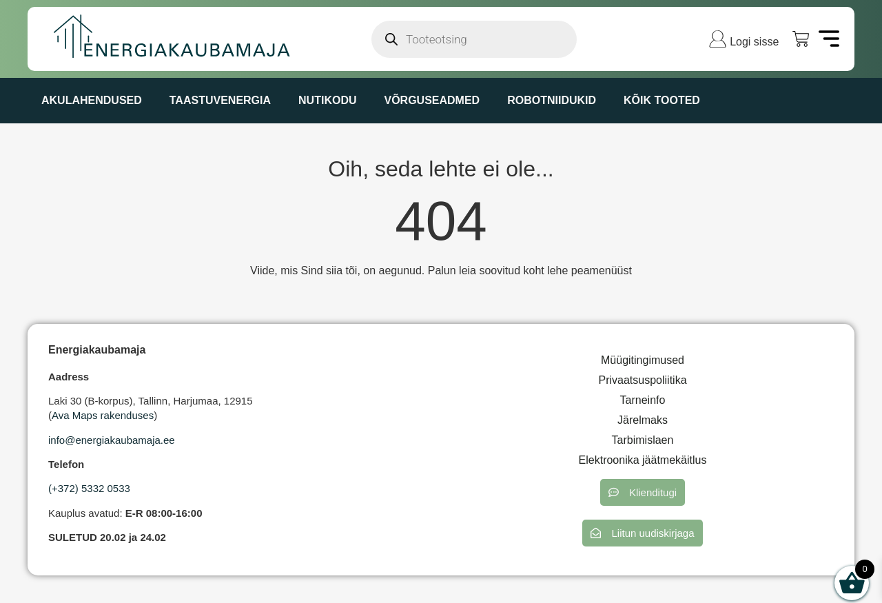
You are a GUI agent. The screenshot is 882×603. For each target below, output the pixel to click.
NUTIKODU (327, 100)
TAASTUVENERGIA (220, 100)
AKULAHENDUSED (91, 100)
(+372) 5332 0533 (89, 488)
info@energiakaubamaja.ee (111, 440)
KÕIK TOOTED (662, 100)
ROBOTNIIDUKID (551, 100)
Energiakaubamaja (96, 350)
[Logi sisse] (717, 39)
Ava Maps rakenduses (103, 415)
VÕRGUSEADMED (432, 100)
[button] (642, 492)
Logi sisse (754, 42)
